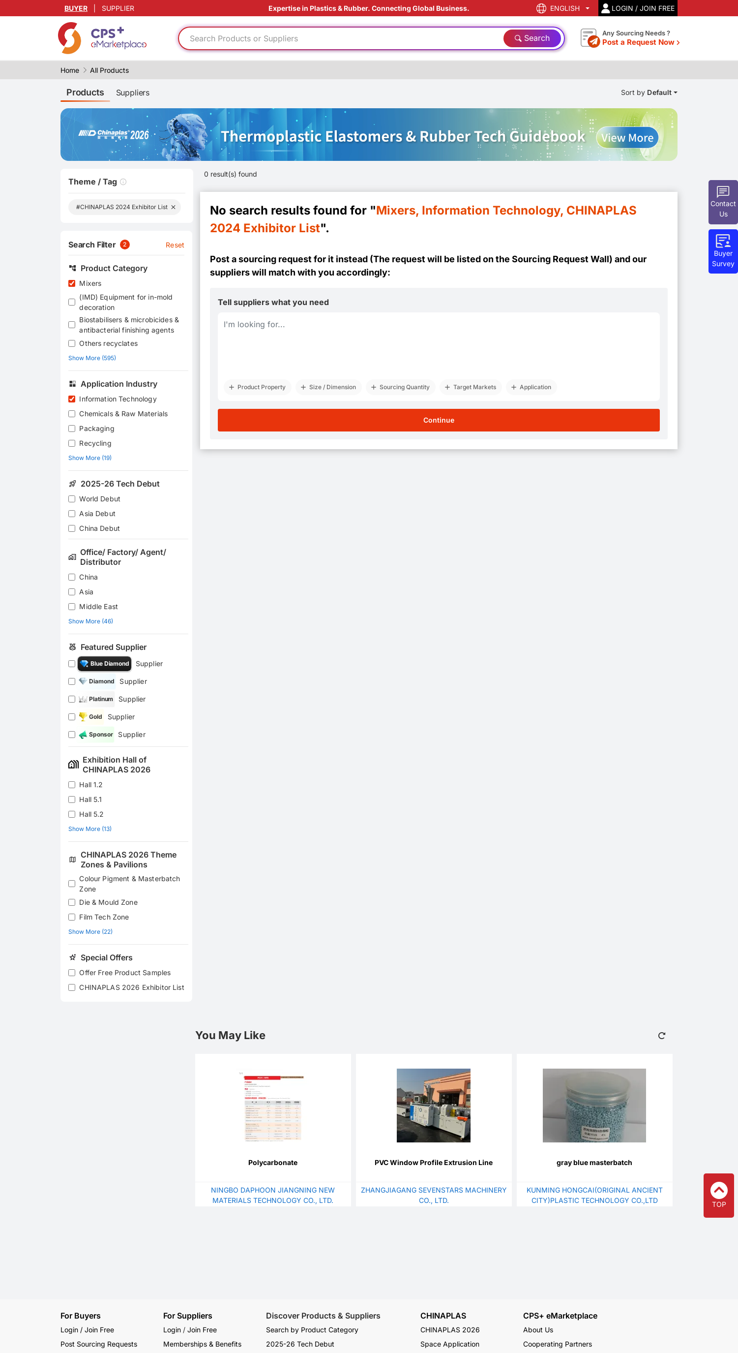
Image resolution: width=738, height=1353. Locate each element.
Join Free (202, 1329)
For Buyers (80, 1316)
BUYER (76, 8)
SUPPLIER (118, 8)
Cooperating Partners (557, 1344)
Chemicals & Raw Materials (123, 413)
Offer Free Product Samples (125, 972)
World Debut (99, 498)
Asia (86, 591)
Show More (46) (90, 621)
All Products (109, 70)
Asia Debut (97, 513)
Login (172, 1329)
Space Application (449, 1344)
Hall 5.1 (90, 799)
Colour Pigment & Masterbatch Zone (129, 883)
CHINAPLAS (443, 1316)
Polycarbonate (272, 1162)
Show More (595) (92, 358)
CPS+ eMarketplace (560, 1316)
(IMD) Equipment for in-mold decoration (126, 302)
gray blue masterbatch (594, 1162)
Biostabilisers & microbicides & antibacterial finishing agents (129, 324)
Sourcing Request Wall (560, 259)
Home (69, 70)
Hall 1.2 (91, 784)
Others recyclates (108, 343)
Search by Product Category (312, 1329)
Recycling (95, 443)
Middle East (98, 606)
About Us (538, 1329)
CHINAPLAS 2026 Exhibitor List (131, 987)
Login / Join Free (87, 1329)
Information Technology (117, 399)
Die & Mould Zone (108, 902)
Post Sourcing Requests (98, 1344)
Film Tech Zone (104, 917)
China (88, 577)
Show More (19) (90, 457)
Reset (175, 245)
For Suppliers (187, 1316)
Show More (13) (90, 828)
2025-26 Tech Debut (300, 1344)
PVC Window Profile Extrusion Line (434, 1162)
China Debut (99, 528)
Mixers (90, 283)
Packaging (96, 428)
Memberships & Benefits (202, 1344)
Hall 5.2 (91, 814)
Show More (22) (90, 931)
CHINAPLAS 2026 (450, 1329)
